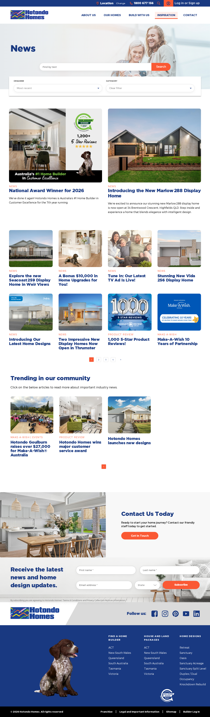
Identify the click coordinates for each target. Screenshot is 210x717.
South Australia (118, 663)
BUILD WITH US (139, 15)
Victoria (113, 673)
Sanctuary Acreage (192, 663)
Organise (19, 81)
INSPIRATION (166, 15)
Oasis (183, 658)
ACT (111, 647)
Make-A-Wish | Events (26, 437)
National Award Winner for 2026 (46, 191)
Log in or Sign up (182, 3)
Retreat (184, 647)
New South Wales (119, 652)
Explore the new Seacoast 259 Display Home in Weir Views (30, 280)
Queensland (116, 658)
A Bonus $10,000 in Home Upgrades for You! (78, 280)
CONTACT (190, 15)
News (13, 186)
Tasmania (114, 668)
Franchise (107, 711)
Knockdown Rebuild (193, 684)
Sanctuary (186, 652)
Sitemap (171, 711)
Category (111, 81)
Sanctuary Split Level (193, 668)
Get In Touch (140, 535)
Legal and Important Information (139, 711)
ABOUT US (88, 15)
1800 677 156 (144, 3)
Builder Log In (191, 711)
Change (121, 3)
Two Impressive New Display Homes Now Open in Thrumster (79, 344)
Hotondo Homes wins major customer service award (80, 447)
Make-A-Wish (167, 334)
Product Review (120, 334)
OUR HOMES (112, 15)
